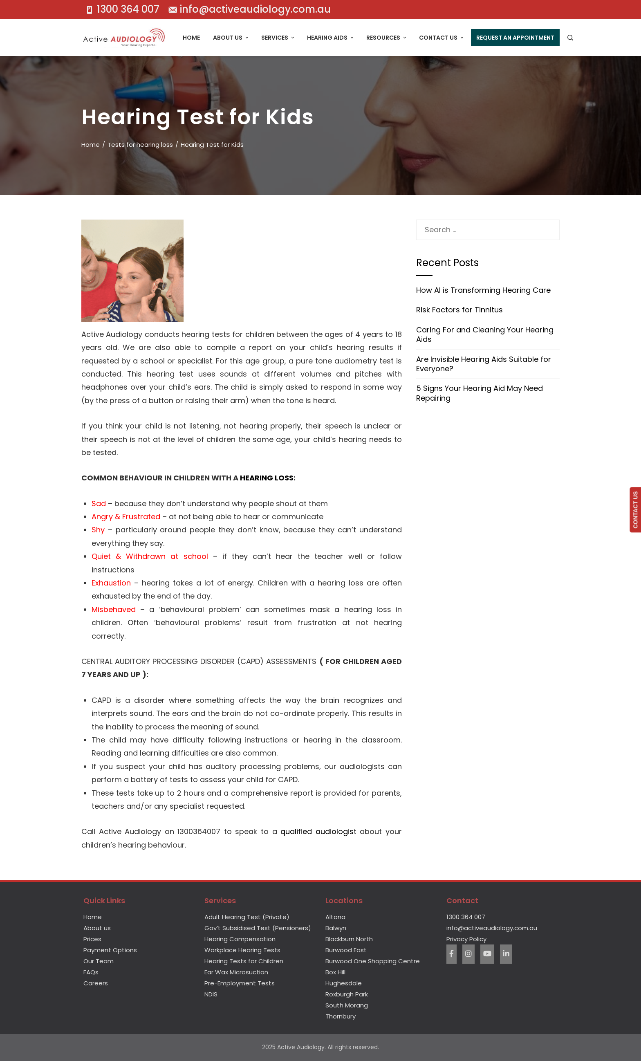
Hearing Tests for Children (243, 961)
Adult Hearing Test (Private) (246, 917)
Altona (335, 917)
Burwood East (346, 950)
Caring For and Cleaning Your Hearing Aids (485, 334)
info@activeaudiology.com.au (491, 928)
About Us (231, 37)
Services (278, 37)
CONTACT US (635, 509)
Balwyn (335, 928)
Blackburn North (349, 939)
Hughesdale (343, 983)
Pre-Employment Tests (239, 983)
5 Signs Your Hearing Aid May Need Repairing (479, 393)
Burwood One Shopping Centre (372, 961)
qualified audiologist (318, 831)
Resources (387, 37)
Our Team (98, 961)
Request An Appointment (515, 38)
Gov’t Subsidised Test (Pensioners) (257, 928)
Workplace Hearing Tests (242, 950)
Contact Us (442, 37)
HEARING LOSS (267, 478)
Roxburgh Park (346, 994)
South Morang (346, 1005)
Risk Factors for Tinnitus (459, 310)
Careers (95, 983)
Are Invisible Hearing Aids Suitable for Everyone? (483, 364)
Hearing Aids (331, 37)
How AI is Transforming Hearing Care (483, 290)
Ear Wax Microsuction (236, 972)
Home (191, 38)
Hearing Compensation (240, 939)
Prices (92, 939)
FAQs (91, 972)
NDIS (210, 994)
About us (97, 928)
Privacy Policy (466, 939)
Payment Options (110, 950)
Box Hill (335, 972)
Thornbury (340, 1016)
